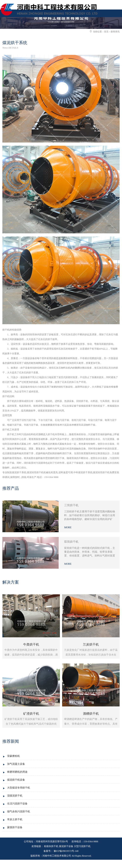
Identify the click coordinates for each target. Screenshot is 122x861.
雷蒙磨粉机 (13, 756)
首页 (106, 31)
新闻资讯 (115, 31)
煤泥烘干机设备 (16, 779)
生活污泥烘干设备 (17, 803)
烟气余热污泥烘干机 (18, 811)
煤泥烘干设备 (66, 846)
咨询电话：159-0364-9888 (84, 841)
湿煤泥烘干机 (14, 795)
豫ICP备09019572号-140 (65, 851)
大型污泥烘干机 (82, 846)
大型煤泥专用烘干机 (18, 787)
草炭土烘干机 (14, 819)
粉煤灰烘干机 (51, 846)
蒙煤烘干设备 (14, 827)
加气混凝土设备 (16, 764)
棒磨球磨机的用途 (17, 771)
